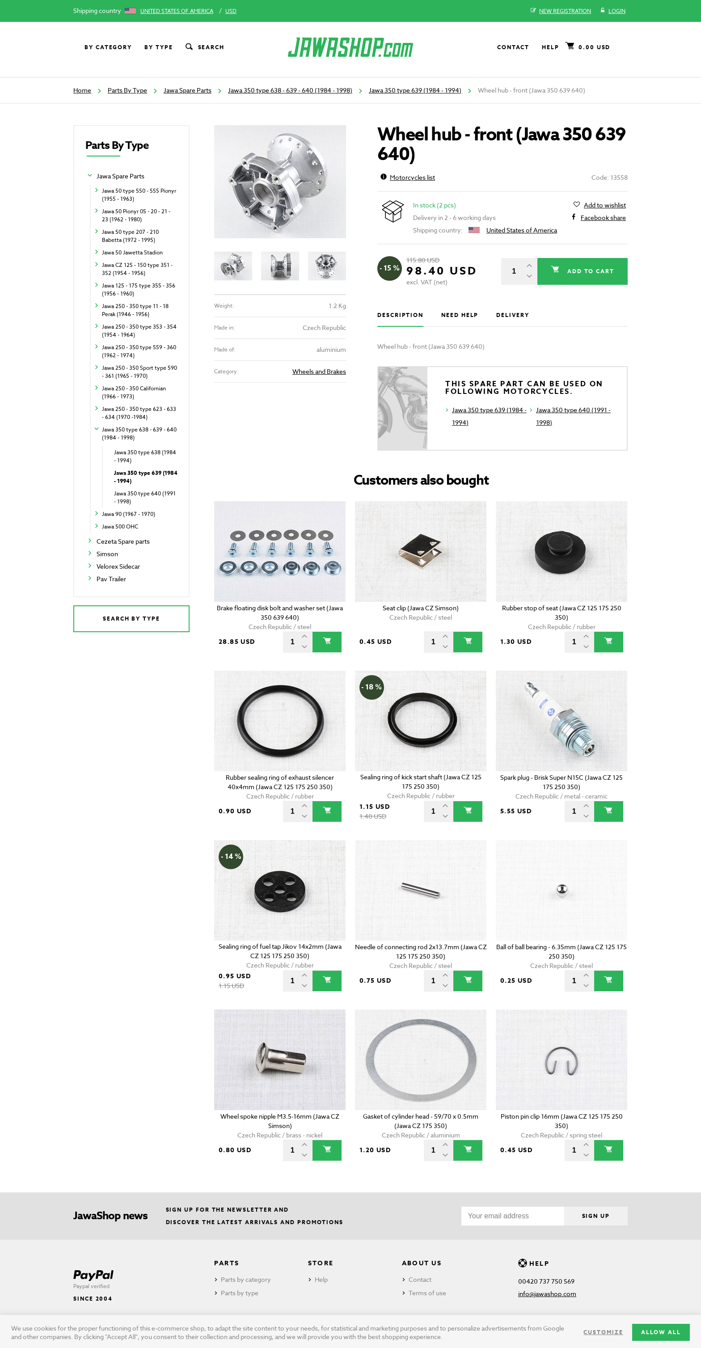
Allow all (661, 1332)
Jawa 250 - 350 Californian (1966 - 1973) (134, 392)
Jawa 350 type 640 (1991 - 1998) (145, 497)
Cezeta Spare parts (123, 541)
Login (612, 11)
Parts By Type (127, 90)
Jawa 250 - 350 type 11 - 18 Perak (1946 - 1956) (135, 310)
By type (158, 47)
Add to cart (589, 271)
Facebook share (603, 217)
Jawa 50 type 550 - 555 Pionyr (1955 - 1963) (139, 195)
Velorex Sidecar (118, 566)
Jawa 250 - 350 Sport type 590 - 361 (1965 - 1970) (139, 372)
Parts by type (239, 1293)
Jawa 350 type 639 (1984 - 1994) (415, 90)
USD (230, 11)
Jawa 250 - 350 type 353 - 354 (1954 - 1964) (139, 330)
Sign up (596, 1216)
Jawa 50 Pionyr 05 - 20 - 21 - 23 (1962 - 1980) (136, 215)
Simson (107, 553)
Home (82, 90)
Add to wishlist (605, 205)
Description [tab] (400, 315)
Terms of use (427, 1293)
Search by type (131, 618)
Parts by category (246, 1279)
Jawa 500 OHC (120, 526)
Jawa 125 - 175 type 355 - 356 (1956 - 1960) (138, 289)
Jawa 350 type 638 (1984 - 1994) (145, 456)
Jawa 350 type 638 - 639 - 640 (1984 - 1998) (290, 90)
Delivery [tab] (512, 315)
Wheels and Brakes (319, 371)
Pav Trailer (111, 579)
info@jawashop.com (547, 1293)
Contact (513, 47)
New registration (561, 11)
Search (204, 47)
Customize (603, 1332)
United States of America (176, 11)
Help (550, 47)
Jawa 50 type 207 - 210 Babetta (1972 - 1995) (130, 236)
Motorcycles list (407, 177)
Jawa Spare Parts (187, 90)
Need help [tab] (459, 315)
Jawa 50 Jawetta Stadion (132, 252)
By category (108, 47)
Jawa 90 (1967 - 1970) (128, 514)
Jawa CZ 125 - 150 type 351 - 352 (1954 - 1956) (137, 269)
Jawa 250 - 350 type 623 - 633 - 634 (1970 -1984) (139, 413)
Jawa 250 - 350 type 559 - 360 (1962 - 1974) (139, 351)
